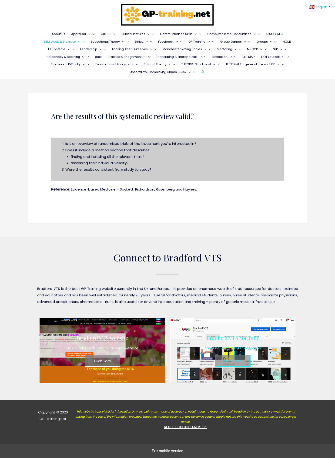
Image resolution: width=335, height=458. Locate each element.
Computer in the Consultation (231, 34)
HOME (287, 41)
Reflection (222, 57)
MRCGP (254, 49)
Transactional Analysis (114, 64)
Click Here (102, 360)
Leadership (91, 49)
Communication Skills (178, 34)
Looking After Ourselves (132, 49)
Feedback (168, 41)
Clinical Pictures (135, 34)
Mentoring (227, 49)
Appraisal (80, 34)
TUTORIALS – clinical (198, 64)
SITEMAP (248, 57)
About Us (58, 34)
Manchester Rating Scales (184, 49)
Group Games (233, 41)
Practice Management (127, 57)
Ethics (141, 41)
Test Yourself (272, 57)
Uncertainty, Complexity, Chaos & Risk (160, 72)
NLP (277, 49)
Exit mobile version (167, 451)
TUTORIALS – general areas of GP (253, 64)
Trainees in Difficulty (68, 64)
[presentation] (88, 34)
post (98, 57)
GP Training (199, 41)
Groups (264, 41)
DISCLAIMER (274, 34)
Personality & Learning (65, 57)
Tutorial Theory (157, 64)
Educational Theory (107, 41)
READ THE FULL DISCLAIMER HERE (185, 427)
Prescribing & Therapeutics (179, 57)
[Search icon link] (203, 72)
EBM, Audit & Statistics (62, 41)
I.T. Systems (59, 49)
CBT (106, 34)
